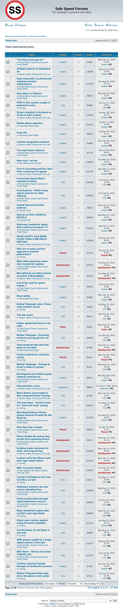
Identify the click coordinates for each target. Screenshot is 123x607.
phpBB (52, 604)
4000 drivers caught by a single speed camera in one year (34, 541)
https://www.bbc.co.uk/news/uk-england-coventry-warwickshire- (34, 81)
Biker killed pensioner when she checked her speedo (32, 262)
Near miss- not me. (27, 160)
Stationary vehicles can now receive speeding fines (32, 488)
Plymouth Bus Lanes (28, 386)
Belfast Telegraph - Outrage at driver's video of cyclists (33, 365)
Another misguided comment (33, 142)
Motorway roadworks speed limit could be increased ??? (32, 226)
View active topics (37, 36)
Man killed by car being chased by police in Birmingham (34, 274)
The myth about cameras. (31, 150)
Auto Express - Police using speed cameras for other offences (32, 193)
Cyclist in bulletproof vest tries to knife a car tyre (34, 478)
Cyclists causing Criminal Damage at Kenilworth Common (34, 565)
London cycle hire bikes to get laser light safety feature (33, 459)
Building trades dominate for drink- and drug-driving (32, 449)
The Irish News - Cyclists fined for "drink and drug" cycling (33, 404)
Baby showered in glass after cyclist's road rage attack (33, 512)
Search (99, 25)
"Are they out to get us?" (30, 59)
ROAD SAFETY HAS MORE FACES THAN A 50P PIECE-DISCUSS (32, 239)
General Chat (25, 210)
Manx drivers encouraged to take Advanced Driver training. (33, 394)
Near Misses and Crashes (30, 163)
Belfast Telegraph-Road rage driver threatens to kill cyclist (33, 574)
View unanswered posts (16, 36)
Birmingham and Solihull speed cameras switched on (34, 375)
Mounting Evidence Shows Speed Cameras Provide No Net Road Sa (34, 415)
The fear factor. (25, 315)
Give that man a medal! (29, 427)
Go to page (93, 588)
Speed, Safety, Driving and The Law (34, 74)
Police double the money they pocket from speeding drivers (33, 437)
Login (9, 25)
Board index (11, 41)
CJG (63, 105)
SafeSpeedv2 (62, 265)
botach (63, 62)
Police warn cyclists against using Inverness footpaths (32, 521)
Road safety (23, 296)
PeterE (63, 253)
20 (112, 588)
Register (20, 25)
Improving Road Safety (29, 126)
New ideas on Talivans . (30, 93)
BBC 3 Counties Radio (29, 468)
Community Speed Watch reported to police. (31, 180)
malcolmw (63, 387)
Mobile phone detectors (30, 123)
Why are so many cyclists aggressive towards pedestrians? (31, 252)
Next (116, 588)
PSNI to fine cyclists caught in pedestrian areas (33, 104)
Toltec (63, 327)
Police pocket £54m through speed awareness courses (32, 500)
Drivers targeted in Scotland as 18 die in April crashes (34, 113)
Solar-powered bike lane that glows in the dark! (32, 346)
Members (112, 25)
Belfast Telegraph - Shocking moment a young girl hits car (33, 336)
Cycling (22, 108)
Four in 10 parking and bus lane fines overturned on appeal (34, 170)
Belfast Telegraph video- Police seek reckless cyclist (34, 305)
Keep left (22, 132)
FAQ (88, 25)
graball (63, 143)
